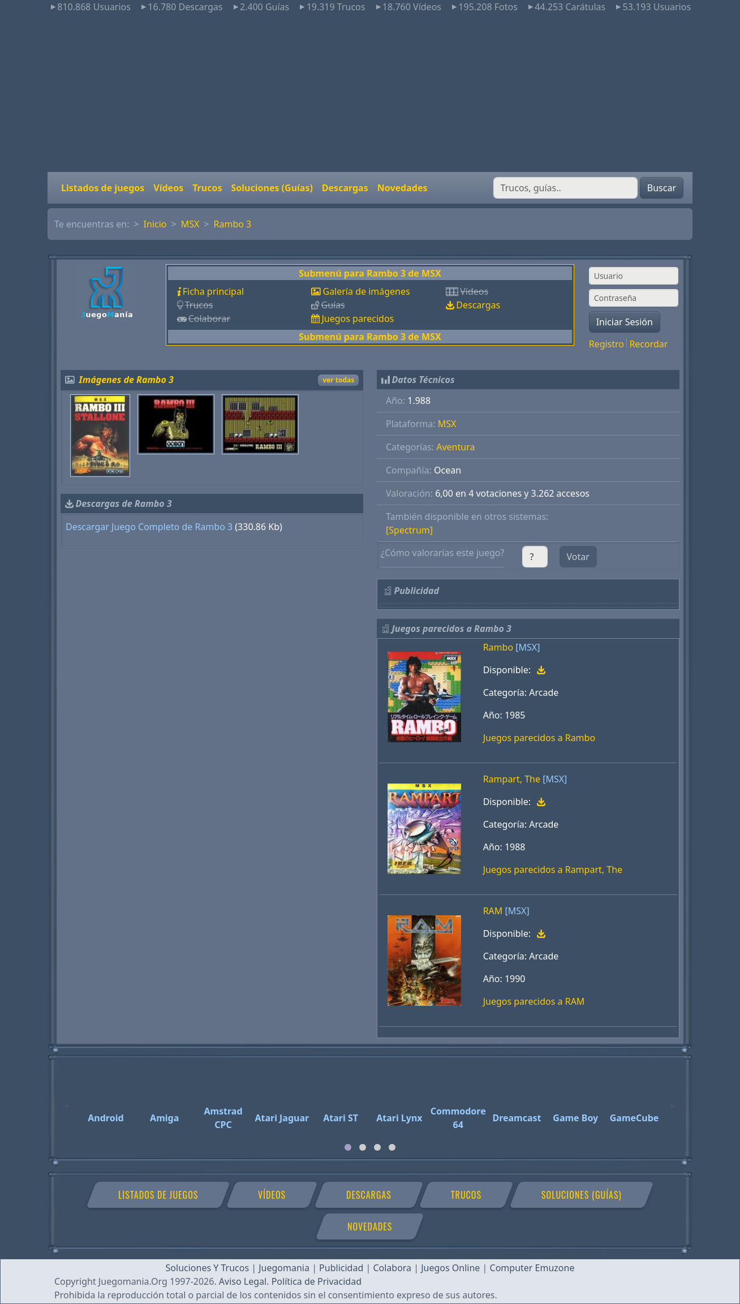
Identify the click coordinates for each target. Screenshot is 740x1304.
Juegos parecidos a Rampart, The (552, 869)
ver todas (338, 380)
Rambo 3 (233, 224)
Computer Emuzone (532, 1268)
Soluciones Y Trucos (207, 1268)
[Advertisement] (370, 93)
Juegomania (284, 1268)
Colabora (392, 1268)
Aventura (455, 447)
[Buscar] (565, 188)
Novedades (402, 188)
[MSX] (527, 647)
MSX (190, 224)
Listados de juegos (102, 188)
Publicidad (341, 1268)
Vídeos (168, 188)
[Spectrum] (409, 530)
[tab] (348, 1147)
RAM (493, 911)
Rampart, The (511, 779)
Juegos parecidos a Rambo (539, 737)
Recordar (648, 344)
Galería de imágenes (366, 291)
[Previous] (67, 1101)
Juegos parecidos (357, 318)
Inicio (155, 224)
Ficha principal (213, 291)
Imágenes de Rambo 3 (126, 379)
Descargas (345, 188)
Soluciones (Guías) (271, 188)
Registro (606, 344)
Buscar (661, 188)
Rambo (498, 647)
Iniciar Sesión (624, 322)
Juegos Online (450, 1268)
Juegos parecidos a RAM (534, 1001)
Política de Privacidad (317, 1281)
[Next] (673, 1101)
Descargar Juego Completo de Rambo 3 (149, 526)
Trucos (207, 188)
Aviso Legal (242, 1281)
